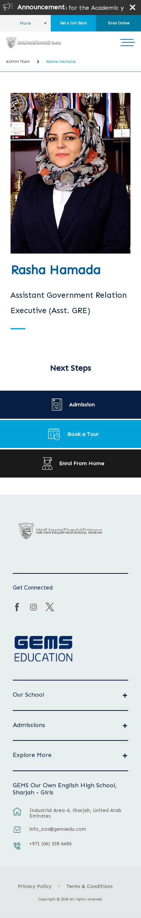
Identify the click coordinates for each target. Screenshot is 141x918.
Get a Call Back (73, 23)
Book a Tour (83, 434)
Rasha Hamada (61, 62)
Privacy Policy (35, 886)
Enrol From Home (81, 463)
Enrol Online (118, 23)
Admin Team (18, 62)
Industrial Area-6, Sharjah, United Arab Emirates (75, 813)
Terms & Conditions (89, 886)
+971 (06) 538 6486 (50, 843)
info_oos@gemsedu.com (57, 829)
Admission (82, 404)
